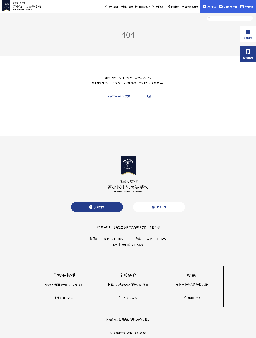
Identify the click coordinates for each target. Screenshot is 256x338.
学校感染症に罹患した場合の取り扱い (128, 319)
